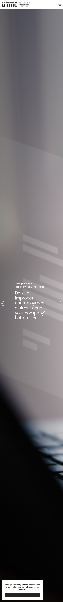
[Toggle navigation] (59, 5)
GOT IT (22, 595)
